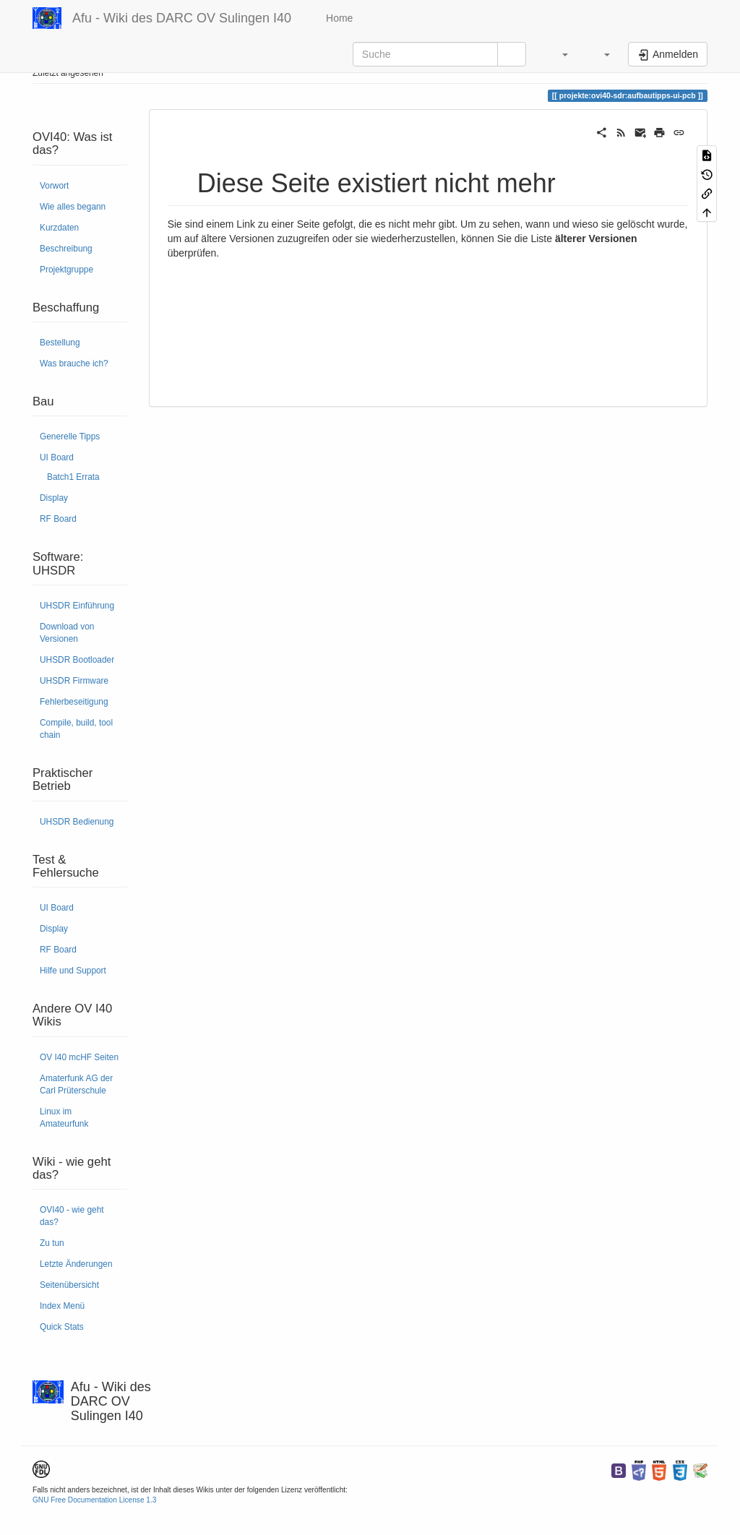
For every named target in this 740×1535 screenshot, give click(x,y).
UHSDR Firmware (74, 681)
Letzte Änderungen (76, 1264)
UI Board (57, 457)
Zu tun (52, 1243)
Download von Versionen (67, 633)
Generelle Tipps (70, 436)
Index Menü (62, 1306)
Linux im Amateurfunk (64, 1117)
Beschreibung (66, 249)
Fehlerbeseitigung (74, 702)
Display (54, 498)
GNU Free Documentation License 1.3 (94, 1500)
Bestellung (60, 342)
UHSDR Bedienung (76, 822)
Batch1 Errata (73, 477)
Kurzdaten (59, 228)
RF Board (58, 519)
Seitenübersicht (69, 1285)
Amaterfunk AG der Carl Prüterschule (76, 1084)
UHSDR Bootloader (77, 660)
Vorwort (54, 186)
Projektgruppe (66, 270)
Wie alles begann (73, 207)
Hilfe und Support (73, 971)
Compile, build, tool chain (76, 729)
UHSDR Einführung (77, 606)
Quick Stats (62, 1327)
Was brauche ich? (74, 363)
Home (338, 18)
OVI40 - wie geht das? (72, 1216)
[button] (558, 54)
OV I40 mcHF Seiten (79, 1057)
